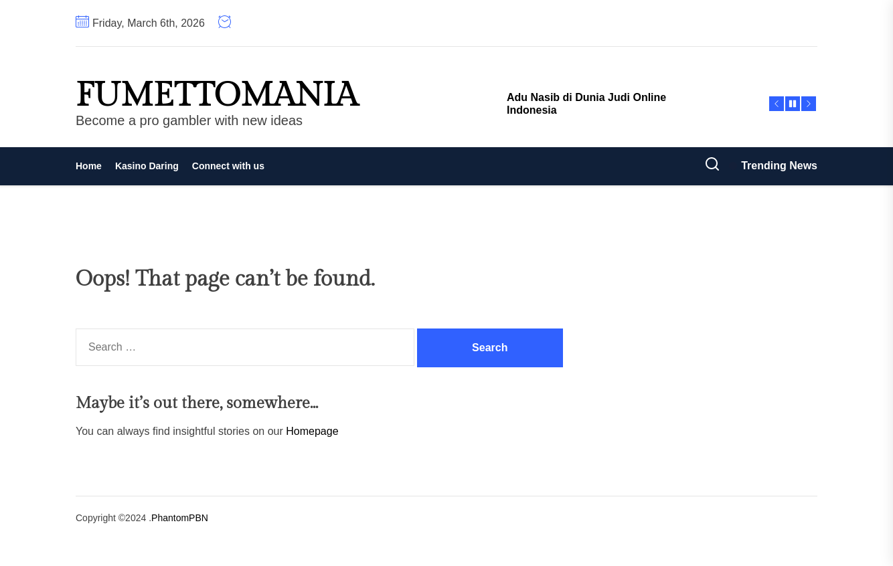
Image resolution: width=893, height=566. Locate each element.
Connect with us (228, 166)
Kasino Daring (147, 166)
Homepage (312, 431)
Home (89, 166)
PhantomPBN (179, 517)
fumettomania (216, 95)
